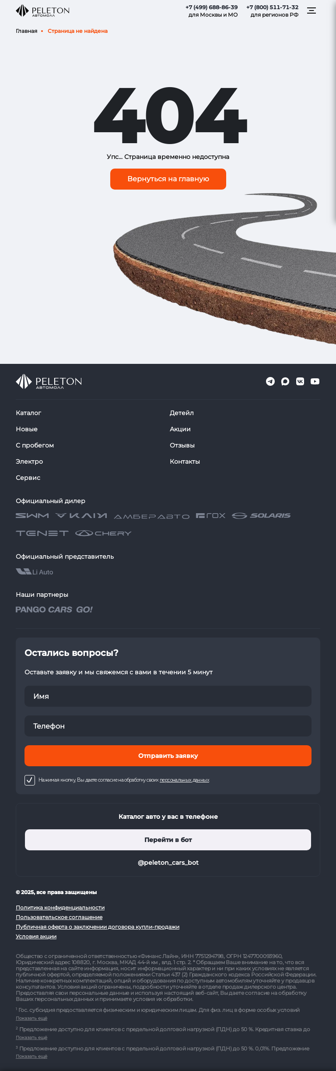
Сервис (28, 478)
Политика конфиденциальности (60, 907)
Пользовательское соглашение (59, 917)
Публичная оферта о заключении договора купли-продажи (97, 926)
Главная (26, 31)
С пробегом (35, 445)
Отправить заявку (168, 756)
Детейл (182, 413)
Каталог (28, 413)
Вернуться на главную (168, 179)
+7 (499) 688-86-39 (212, 7)
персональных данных (184, 780)
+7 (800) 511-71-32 (272, 7)
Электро (29, 461)
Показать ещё (31, 1018)
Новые (27, 429)
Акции (180, 429)
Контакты (185, 461)
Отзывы (182, 445)
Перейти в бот (168, 840)
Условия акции (36, 936)
